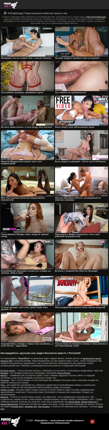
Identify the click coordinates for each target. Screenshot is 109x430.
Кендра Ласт (17, 406)
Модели (4, 397)
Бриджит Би (31, 406)
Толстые (5, 380)
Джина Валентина (9, 404)
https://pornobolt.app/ (96, 17)
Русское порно (8, 371)
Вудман (4, 373)
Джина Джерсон (89, 402)
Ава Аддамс (44, 406)
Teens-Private (63, 373)
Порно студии (7, 390)
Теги (3, 385)
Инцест (4, 375)
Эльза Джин (74, 402)
